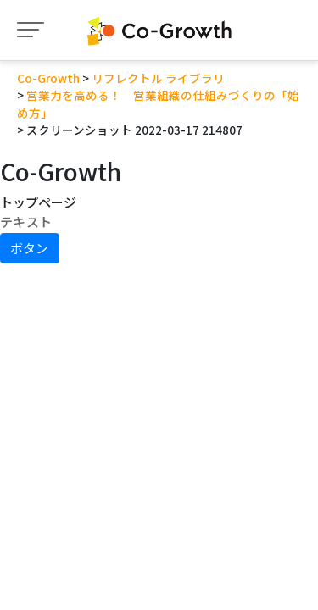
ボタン (29, 248)
